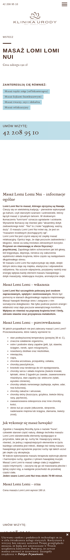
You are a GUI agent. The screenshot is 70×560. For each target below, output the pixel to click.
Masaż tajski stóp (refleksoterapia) (26, 91)
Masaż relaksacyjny (17, 107)
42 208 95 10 (10, 4)
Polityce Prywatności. (31, 554)
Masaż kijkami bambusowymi (23, 96)
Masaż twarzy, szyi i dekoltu (22, 102)
